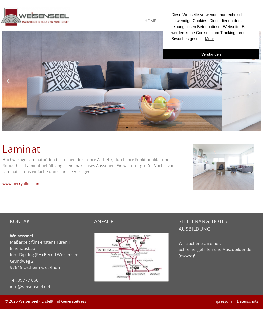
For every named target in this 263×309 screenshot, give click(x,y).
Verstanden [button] (211, 54)
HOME (150, 21)
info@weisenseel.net (30, 286)
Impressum (222, 301)
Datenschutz (247, 301)
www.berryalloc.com (21, 183)
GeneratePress (73, 301)
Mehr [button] (209, 39)
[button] (8, 81)
